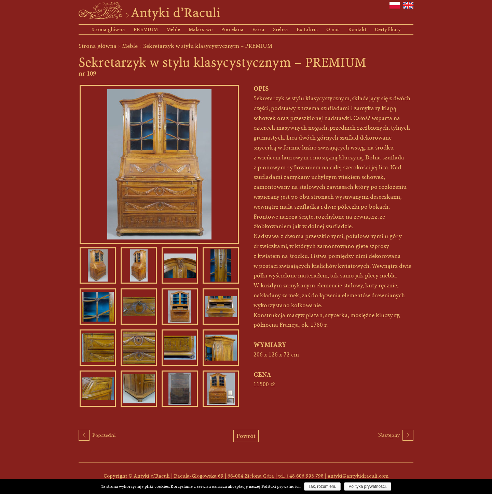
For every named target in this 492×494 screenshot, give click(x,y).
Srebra (280, 29)
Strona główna (108, 29)
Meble (173, 29)
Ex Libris (307, 29)
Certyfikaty (388, 29)
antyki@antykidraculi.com (358, 475)
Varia (258, 29)
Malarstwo (201, 29)
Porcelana (232, 29)
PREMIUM (146, 29)
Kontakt (357, 29)
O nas (333, 29)
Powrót (246, 436)
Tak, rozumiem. (322, 486)
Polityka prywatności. (367, 486)
